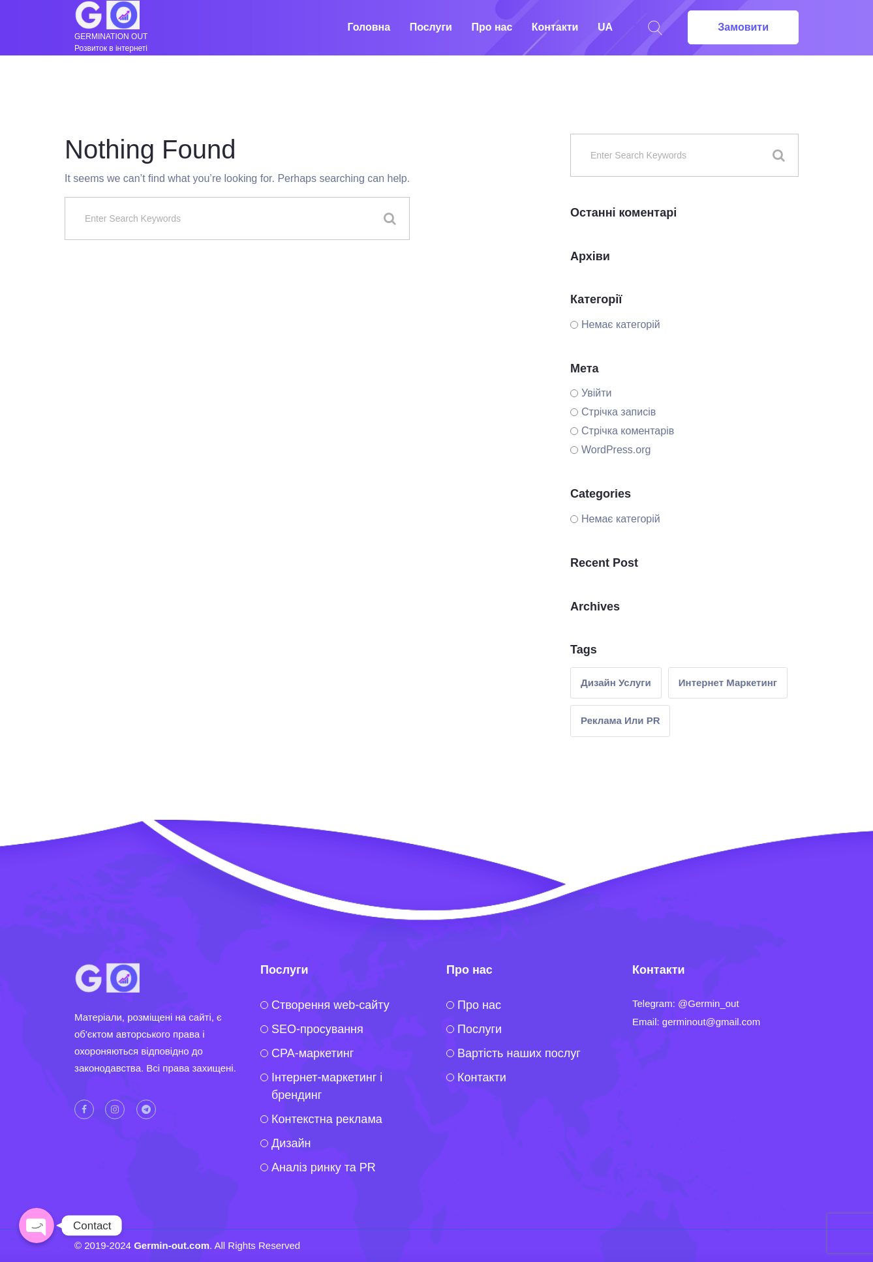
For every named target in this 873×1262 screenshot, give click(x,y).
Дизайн (291, 1143)
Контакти (555, 27)
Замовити (743, 27)
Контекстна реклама (326, 1119)
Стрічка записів (618, 411)
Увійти (596, 392)
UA (605, 27)
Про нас (491, 27)
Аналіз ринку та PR (323, 1167)
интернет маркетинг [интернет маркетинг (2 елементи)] (728, 682)
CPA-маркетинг (312, 1053)
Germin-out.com (171, 1245)
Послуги (431, 27)
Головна (368, 27)
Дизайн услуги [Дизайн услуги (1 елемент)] (616, 682)
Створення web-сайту (330, 1005)
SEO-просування (317, 1029)
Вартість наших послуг (519, 1053)
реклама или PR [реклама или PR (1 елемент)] (620, 720)
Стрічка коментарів (627, 430)
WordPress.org (616, 449)
